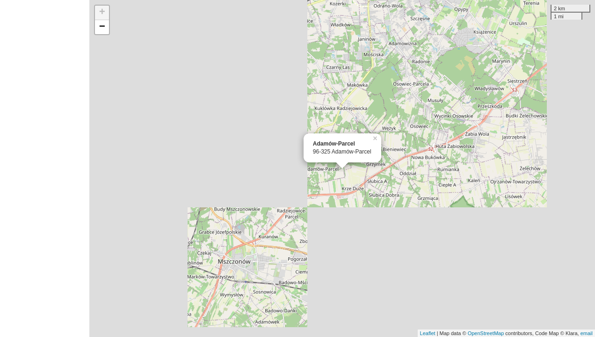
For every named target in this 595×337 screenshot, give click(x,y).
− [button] (102, 27)
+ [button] (102, 13)
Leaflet (427, 333)
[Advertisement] (44, 168)
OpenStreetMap (486, 333)
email (586, 333)
